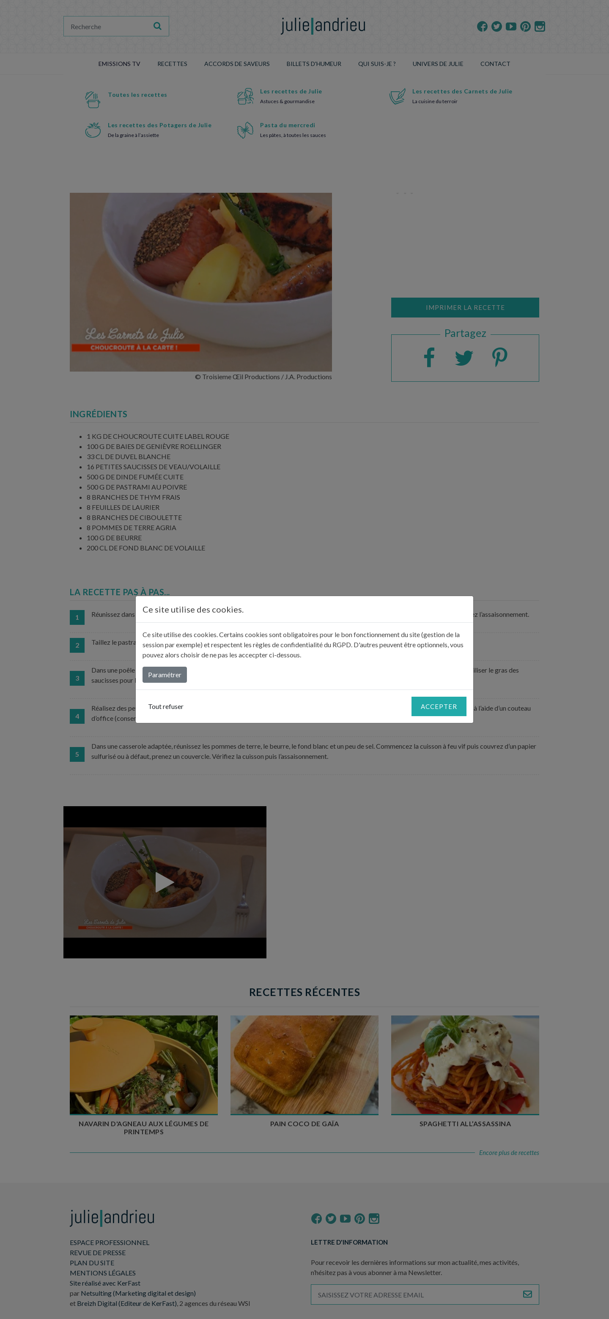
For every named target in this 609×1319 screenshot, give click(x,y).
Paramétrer (164, 674)
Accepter (439, 706)
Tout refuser (166, 706)
